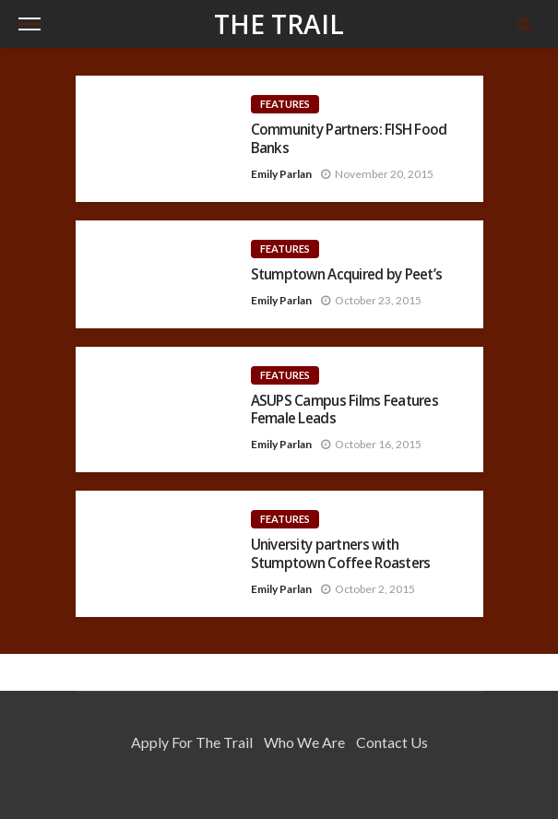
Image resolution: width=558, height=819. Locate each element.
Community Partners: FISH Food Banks (349, 139)
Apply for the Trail (192, 742)
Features (285, 104)
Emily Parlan (281, 174)
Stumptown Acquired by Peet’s (347, 274)
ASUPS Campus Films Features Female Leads (345, 410)
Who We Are (304, 742)
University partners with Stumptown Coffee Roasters (341, 554)
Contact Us (392, 742)
